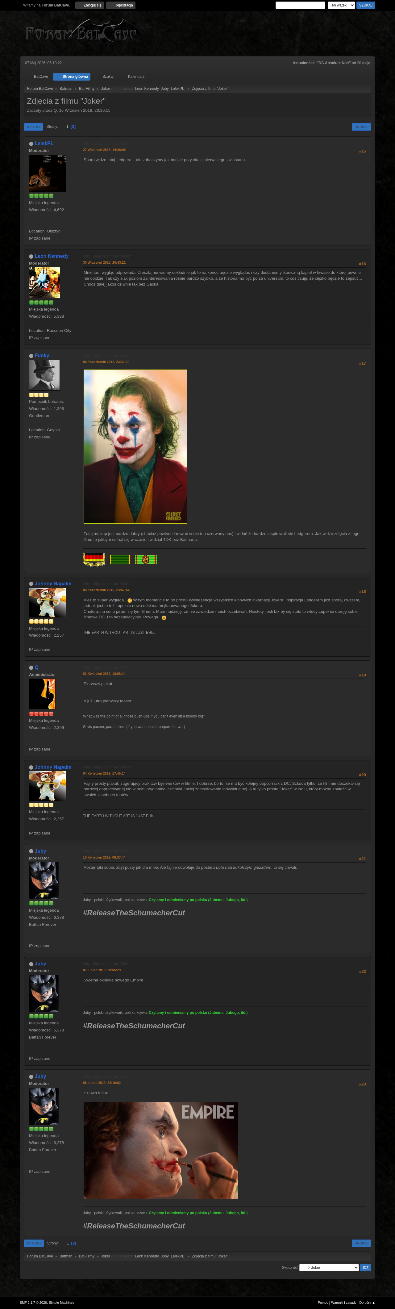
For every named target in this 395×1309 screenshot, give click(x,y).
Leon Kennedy (147, 88)
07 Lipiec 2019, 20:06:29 (102, 970)
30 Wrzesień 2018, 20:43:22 (104, 262)
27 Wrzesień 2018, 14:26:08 (104, 150)
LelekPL (177, 88)
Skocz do (289, 1267)
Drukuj (361, 127)
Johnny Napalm (53, 583)
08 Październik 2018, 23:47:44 (106, 590)
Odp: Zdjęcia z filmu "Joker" (108, 143)
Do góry (34, 1243)
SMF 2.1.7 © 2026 (33, 1302)
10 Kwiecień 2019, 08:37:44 (104, 857)
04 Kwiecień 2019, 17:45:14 (104, 773)
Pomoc (323, 1302)
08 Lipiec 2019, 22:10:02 (102, 1083)
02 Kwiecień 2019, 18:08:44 (104, 673)
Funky (42, 355)
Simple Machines (61, 1302)
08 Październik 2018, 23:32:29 (106, 362)
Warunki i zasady (343, 1302)
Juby (164, 88)
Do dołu (33, 127)
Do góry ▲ (367, 1302)
